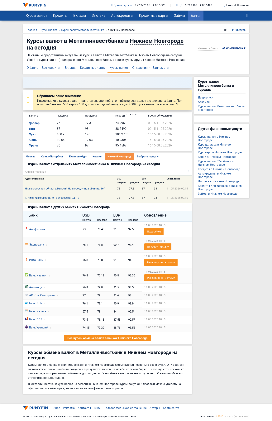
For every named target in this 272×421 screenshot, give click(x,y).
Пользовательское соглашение (125, 407)
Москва (31, 156)
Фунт (32, 134)
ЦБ (179, 5)
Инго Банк (34, 260)
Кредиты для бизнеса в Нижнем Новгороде (220, 187)
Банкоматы (160, 67)
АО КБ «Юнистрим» (40, 295)
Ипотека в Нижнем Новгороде (218, 181)
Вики (97, 407)
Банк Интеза (35, 311)
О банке (32, 67)
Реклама (69, 407)
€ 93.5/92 (159, 5)
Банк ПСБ (33, 319)
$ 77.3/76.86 (142, 5)
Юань (33, 140)
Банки (196, 15)
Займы (179, 15)
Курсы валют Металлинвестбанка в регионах (221, 107)
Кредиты (60, 15)
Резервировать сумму (161, 262)
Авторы (155, 407)
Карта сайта (171, 407)
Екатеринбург (78, 156)
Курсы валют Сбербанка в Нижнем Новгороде (216, 162)
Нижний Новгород (119, 156)
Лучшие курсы (121, 5)
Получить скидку (158, 247)
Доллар (34, 123)
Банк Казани (35, 275)
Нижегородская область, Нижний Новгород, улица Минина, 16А (65, 188)
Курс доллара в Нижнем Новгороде (214, 146)
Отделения (140, 67)
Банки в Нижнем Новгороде (217, 156)
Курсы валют (36, 15)
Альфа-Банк (35, 229)
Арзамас (204, 101)
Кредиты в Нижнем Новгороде (219, 169)
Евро (32, 129)
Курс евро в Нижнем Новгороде (220, 152)
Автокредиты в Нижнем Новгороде (214, 175)
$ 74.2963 (191, 5)
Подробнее (154, 231)
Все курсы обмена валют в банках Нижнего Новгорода (107, 338)
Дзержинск (205, 97)
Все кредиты (51, 67)
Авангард (33, 287)
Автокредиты (122, 15)
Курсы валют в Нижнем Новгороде (214, 138)
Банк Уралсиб (36, 327)
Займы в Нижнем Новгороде (217, 193)
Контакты (84, 407)
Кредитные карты (153, 15)
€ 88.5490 (206, 5)
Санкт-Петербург (52, 156)
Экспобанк (34, 244)
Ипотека (98, 15)
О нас (56, 407)
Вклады (79, 15)
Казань (97, 156)
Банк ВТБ (33, 303)
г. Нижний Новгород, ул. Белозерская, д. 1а (52, 197)
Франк (33, 145)
